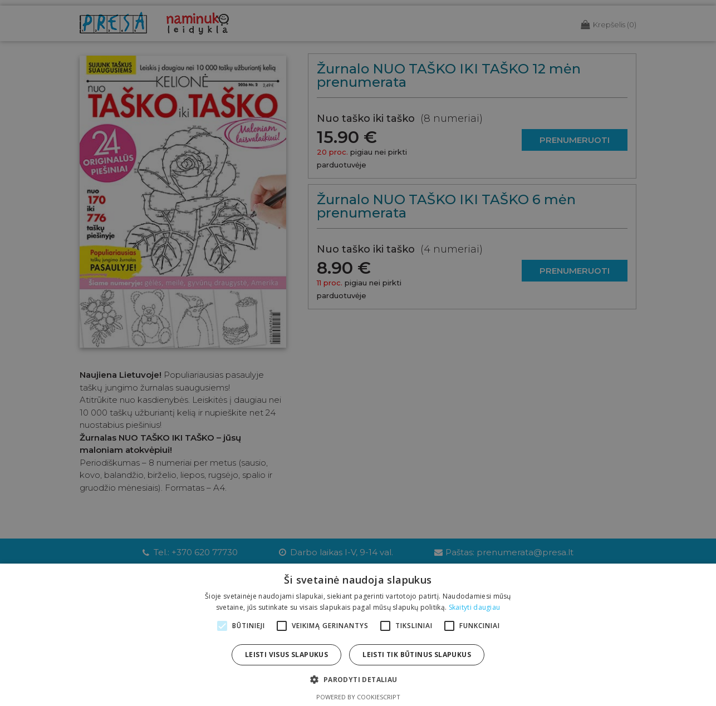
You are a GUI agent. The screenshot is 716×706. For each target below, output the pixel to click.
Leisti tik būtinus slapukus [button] (416, 654)
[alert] (358, 353)
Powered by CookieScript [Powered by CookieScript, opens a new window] (358, 697)
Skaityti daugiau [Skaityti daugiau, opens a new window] (475, 607)
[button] (357, 679)
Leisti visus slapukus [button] (286, 654)
